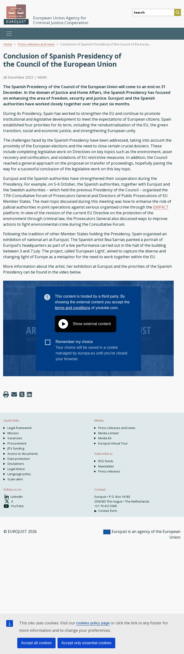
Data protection (18, 458)
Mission (13, 433)
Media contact (108, 433)
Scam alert (15, 479)
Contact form (107, 511)
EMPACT (161, 207)
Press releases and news (36, 44)
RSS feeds (105, 461)
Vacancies (14, 438)
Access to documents (22, 453)
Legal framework (19, 428)
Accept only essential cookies (86, 643)
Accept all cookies (36, 643)
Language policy (19, 474)
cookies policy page (93, 623)
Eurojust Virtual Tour (113, 443)
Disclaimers (15, 463)
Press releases (109, 471)
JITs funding (15, 448)
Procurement (16, 443)
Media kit (104, 438)
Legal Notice (16, 469)
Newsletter (106, 466)
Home (8, 44)
